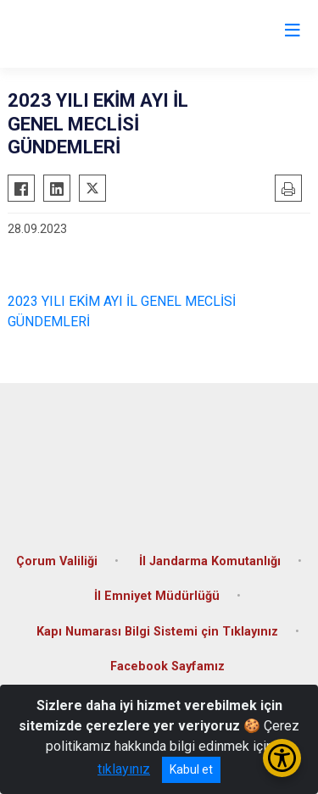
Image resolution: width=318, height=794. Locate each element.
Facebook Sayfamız (167, 666)
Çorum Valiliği (57, 561)
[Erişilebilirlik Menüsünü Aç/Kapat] (282, 758)
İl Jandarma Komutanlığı (210, 561)
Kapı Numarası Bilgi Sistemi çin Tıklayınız (157, 632)
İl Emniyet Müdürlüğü (157, 596)
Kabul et (191, 769)
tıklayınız (124, 769)
